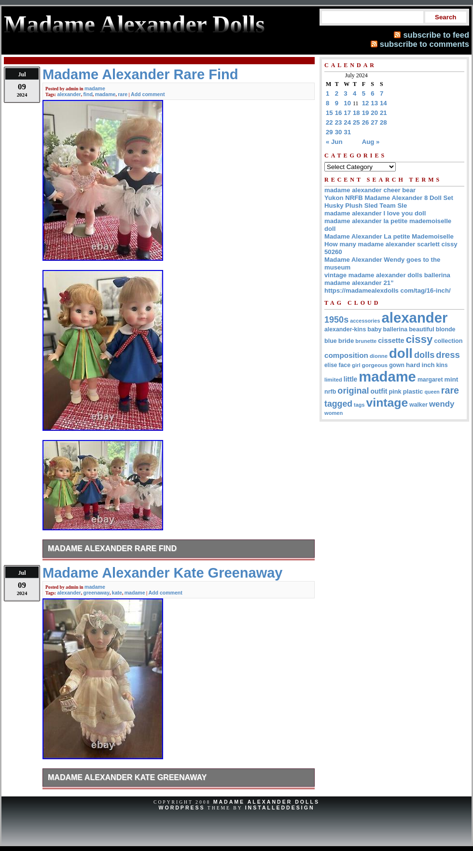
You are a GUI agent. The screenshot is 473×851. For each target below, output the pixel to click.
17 (347, 112)
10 (347, 103)
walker (418, 404)
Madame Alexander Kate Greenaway (127, 777)
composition (346, 355)
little (351, 379)
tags (359, 405)
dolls (424, 355)
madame (94, 88)
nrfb (330, 391)
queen (431, 392)
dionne (379, 356)
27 (374, 122)
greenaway (96, 593)
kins (442, 365)
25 (356, 122)
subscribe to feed (436, 34)
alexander (69, 94)
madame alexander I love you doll (375, 213)
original (353, 391)
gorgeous (375, 365)
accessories (365, 321)
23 (338, 122)
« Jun (334, 141)
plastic (413, 391)
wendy (441, 404)
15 (329, 112)
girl (356, 365)
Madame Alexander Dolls (266, 802)
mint (452, 379)
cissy (419, 339)
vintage (387, 402)
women (333, 413)
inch (428, 365)
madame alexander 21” (359, 282)
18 (356, 112)
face (344, 365)
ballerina (395, 329)
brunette (365, 341)
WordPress (181, 807)
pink (395, 391)
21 (383, 112)
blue (330, 341)
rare (122, 94)
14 (383, 103)
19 (365, 112)
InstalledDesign (280, 807)
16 (338, 112)
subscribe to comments (424, 44)
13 (374, 103)
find (88, 94)
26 (365, 122)
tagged (338, 404)
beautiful (421, 329)
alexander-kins (345, 329)
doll (401, 353)
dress (447, 355)
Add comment (148, 94)
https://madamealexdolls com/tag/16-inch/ (387, 290)
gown (396, 365)
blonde (446, 329)
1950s (336, 320)
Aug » (371, 141)
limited (333, 380)
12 (365, 103)
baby (374, 329)
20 (374, 112)
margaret (430, 379)
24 (347, 122)
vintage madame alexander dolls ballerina (387, 275)
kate (117, 593)
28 (383, 122)
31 (347, 132)
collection (448, 341)
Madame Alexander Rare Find (112, 548)
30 (338, 132)
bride (346, 340)
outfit (379, 391)
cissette (391, 340)
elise (330, 365)
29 (329, 132)
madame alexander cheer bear (370, 190)
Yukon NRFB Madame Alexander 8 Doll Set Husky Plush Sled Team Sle (388, 201)
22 (329, 122)
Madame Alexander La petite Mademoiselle (389, 236)
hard (413, 365)
